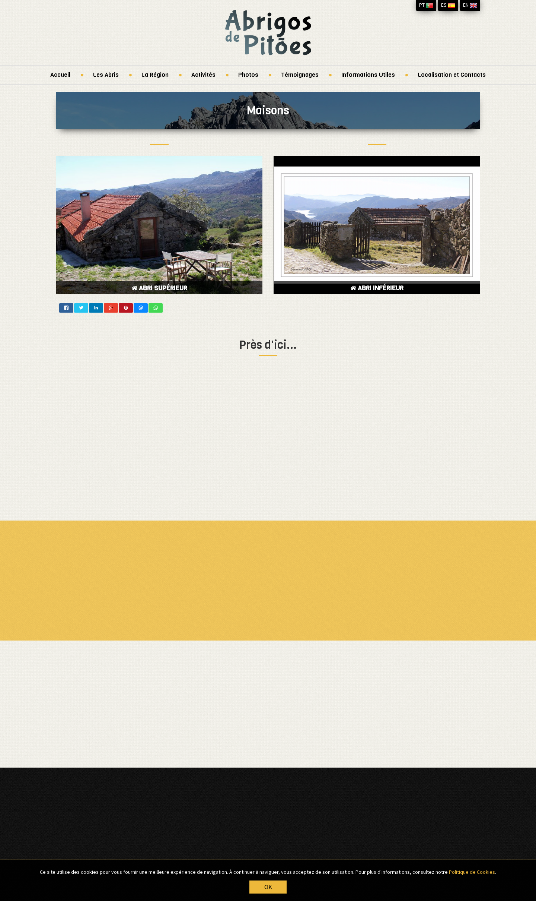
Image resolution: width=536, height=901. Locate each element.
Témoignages (300, 75)
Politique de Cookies (472, 872)
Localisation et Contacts (452, 75)
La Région (155, 75)
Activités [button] (203, 75)
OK (268, 887)
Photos (248, 75)
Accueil (60, 75)
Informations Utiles (368, 75)
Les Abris (106, 75)
